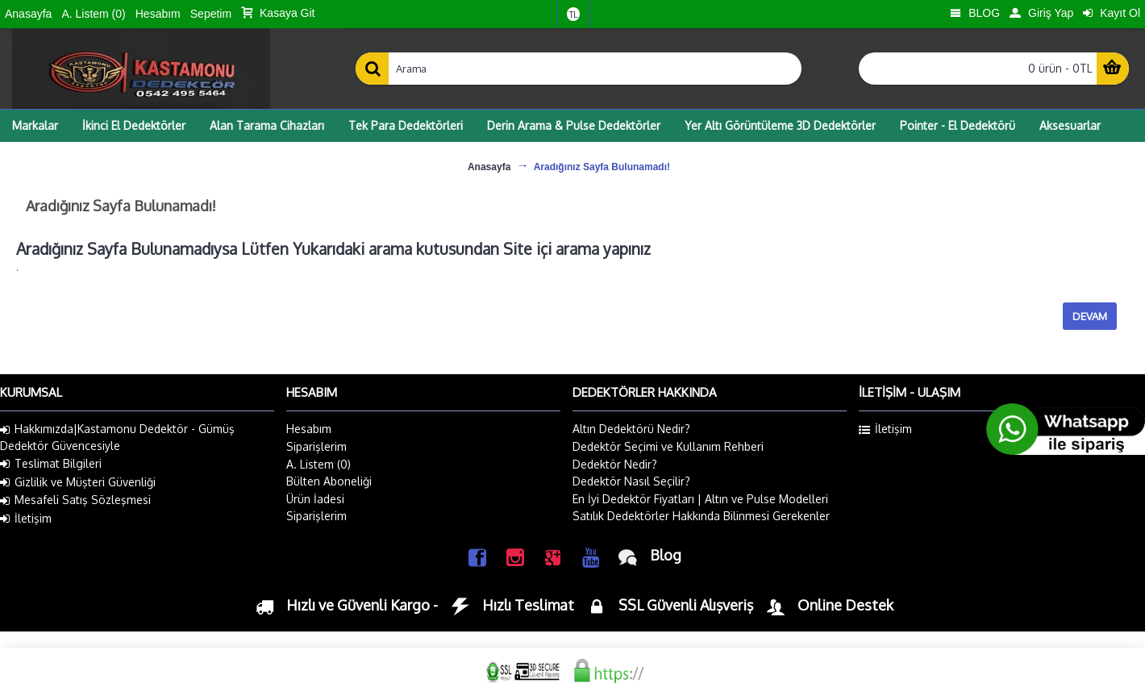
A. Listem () (318, 464)
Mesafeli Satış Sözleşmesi (75, 500)
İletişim (26, 518)
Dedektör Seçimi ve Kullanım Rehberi (668, 446)
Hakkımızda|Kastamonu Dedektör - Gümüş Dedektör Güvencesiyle (117, 437)
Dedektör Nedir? (614, 464)
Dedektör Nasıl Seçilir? (631, 481)
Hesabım (308, 429)
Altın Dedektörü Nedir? (631, 429)
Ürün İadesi (315, 499)
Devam (1089, 316)
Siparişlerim (316, 446)
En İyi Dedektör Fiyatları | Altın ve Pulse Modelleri (700, 499)
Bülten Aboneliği (329, 481)
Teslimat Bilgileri (51, 463)
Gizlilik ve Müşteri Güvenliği (78, 482)
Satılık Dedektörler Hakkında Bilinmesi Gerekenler (701, 516)
